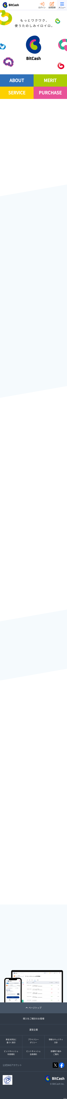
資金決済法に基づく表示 (11, 1041)
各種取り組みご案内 (56, 1052)
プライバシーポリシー (33, 1041)
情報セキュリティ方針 (56, 1041)
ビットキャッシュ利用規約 (11, 1052)
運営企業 (33, 1030)
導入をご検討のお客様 (33, 1019)
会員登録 (52, 5)
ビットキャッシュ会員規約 (33, 1052)
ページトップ (33, 1007)
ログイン (42, 5)
